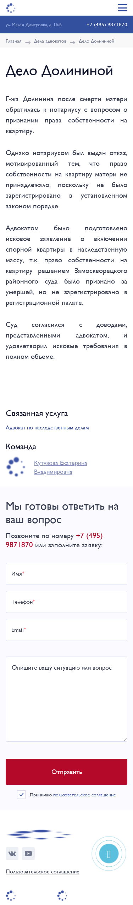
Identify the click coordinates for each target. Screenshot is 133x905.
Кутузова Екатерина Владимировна (60, 467)
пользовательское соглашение (84, 794)
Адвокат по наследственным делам (47, 427)
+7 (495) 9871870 (107, 24)
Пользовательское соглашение (42, 872)
